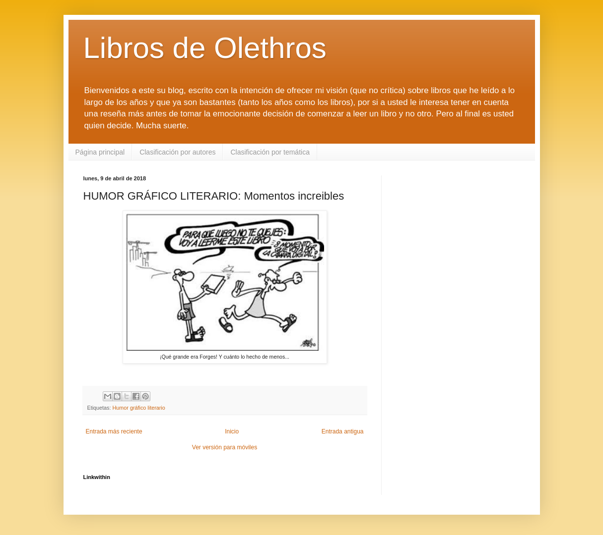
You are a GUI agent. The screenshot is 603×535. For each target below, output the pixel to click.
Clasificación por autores (177, 152)
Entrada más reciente (114, 431)
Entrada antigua (343, 431)
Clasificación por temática (270, 152)
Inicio (232, 431)
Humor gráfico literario (139, 408)
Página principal (100, 152)
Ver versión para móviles (224, 447)
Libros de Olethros (205, 47)
